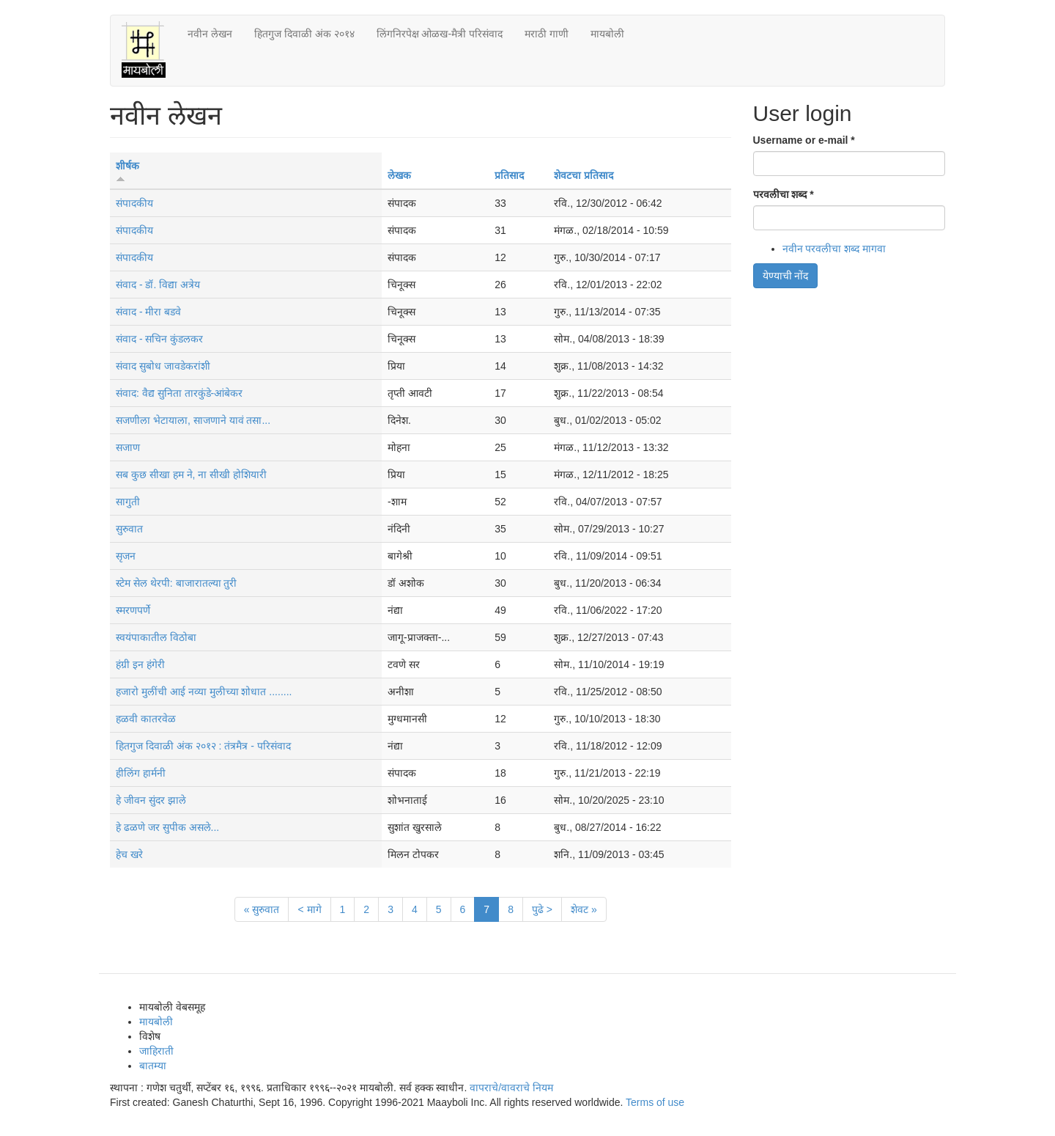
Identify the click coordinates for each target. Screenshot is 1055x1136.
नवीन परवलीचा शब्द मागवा (834, 248)
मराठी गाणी (547, 34)
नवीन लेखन (210, 34)
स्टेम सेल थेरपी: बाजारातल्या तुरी (176, 583)
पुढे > (542, 909)
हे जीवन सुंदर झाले (151, 800)
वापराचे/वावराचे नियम (511, 1087)
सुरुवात (129, 529)
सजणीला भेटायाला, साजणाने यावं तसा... (193, 420)
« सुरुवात (262, 909)
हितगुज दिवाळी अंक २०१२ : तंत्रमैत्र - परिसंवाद (203, 746)
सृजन (126, 556)
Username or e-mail (804, 140)
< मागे (309, 909)
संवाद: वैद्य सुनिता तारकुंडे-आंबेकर (179, 393)
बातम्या (152, 1065)
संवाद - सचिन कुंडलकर (159, 339)
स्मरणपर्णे (133, 610)
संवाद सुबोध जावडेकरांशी (163, 366)
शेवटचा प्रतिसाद (583, 175)
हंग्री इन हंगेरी (140, 664)
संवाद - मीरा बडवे (148, 312)
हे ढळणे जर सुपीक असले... (167, 827)
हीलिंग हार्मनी (141, 773)
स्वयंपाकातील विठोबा (156, 637)
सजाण (128, 447)
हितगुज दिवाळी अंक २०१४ (304, 34)
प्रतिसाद (509, 175)
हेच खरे (129, 854)
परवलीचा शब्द (783, 194)
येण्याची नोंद (786, 276)
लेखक (399, 175)
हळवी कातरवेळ (146, 719)
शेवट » (584, 909)
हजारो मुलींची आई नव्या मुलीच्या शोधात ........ (204, 691)
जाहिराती (156, 1051)
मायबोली (607, 34)
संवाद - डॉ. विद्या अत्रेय (158, 284)
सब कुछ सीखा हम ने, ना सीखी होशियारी (191, 474)
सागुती (128, 501)
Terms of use (655, 1102)
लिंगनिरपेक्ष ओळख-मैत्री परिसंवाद (440, 34)
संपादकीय (134, 203)
